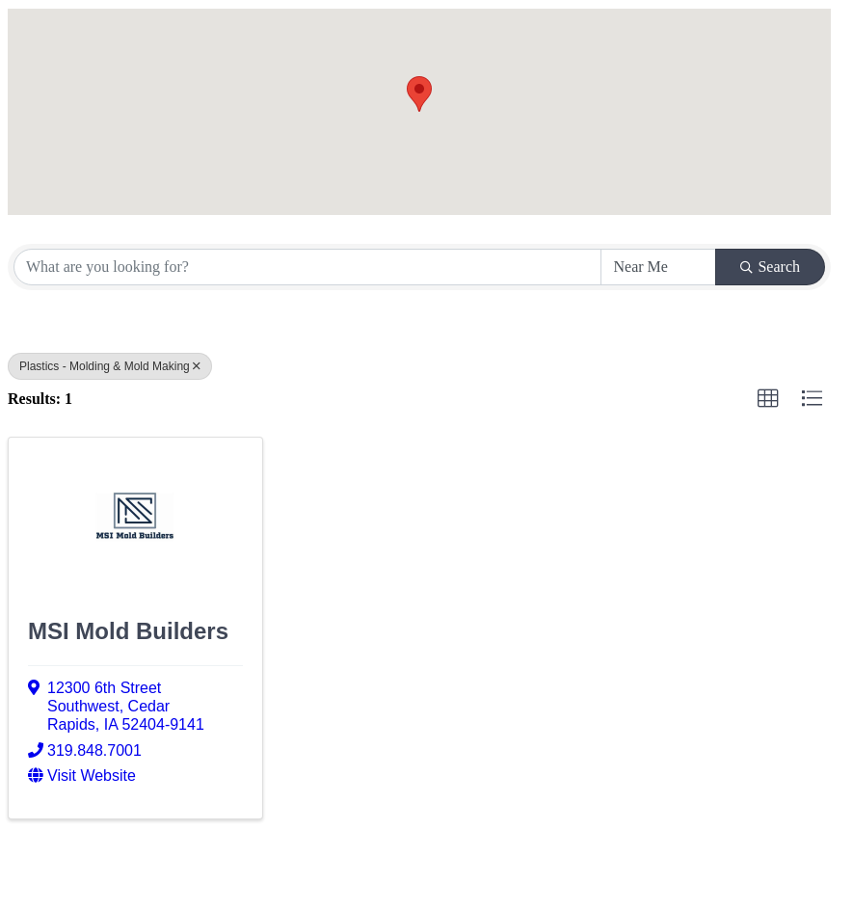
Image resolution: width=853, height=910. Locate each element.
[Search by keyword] (307, 267)
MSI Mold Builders (128, 631)
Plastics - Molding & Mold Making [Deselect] (109, 366)
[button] (419, 94)
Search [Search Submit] (770, 266)
